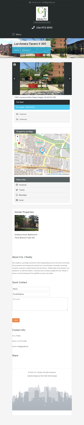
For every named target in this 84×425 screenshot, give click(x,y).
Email (19, 200)
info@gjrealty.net (48, 2)
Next (70, 79)
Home (16, 50)
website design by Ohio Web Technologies (42, 376)
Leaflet (48, 174)
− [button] (17, 140)
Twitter (20, 190)
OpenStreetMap (57, 174)
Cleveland (26, 50)
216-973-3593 (44, 27)
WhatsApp (21, 195)
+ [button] (17, 137)
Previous (14, 79)
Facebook (21, 185)
